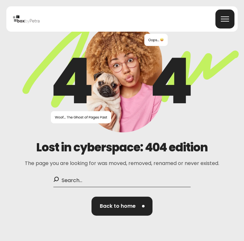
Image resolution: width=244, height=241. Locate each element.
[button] (122, 206)
